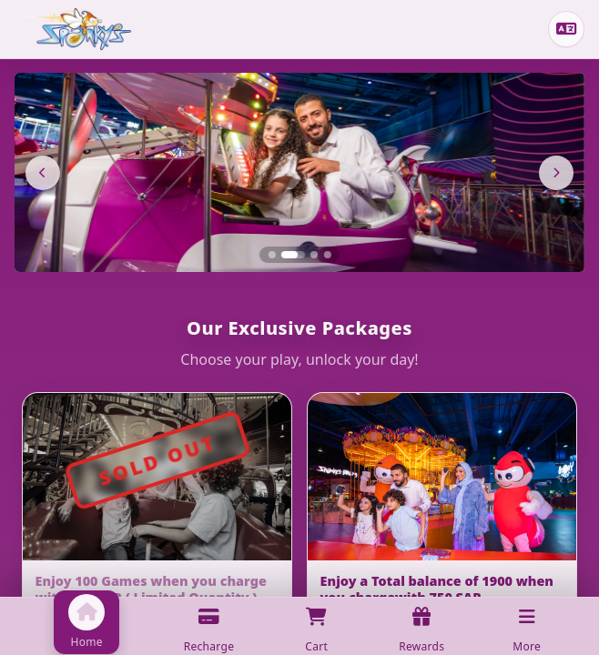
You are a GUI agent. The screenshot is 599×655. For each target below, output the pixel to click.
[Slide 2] (293, 254)
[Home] (78, 29)
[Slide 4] (327, 254)
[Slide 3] (314, 254)
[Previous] (42, 173)
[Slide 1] (271, 254)
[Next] (556, 173)
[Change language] (566, 29)
